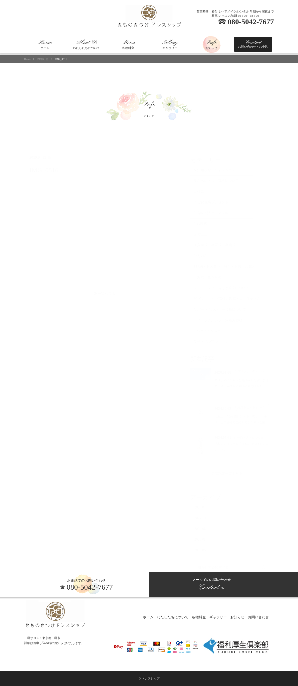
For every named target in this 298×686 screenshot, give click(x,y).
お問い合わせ (258, 617)
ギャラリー (169, 44)
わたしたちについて (86, 44)
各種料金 (128, 44)
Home (27, 59)
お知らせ (211, 44)
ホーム (45, 44)
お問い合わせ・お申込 (253, 44)
